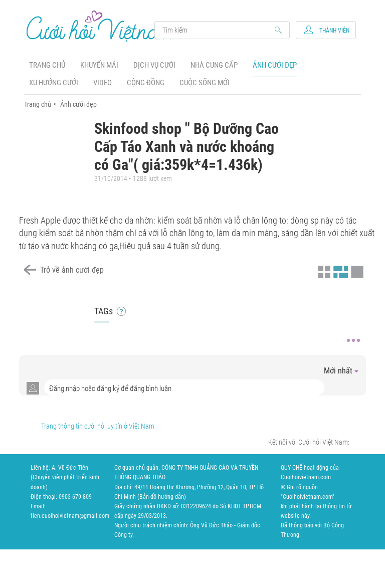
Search (217, 30)
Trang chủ (47, 65)
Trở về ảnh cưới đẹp (72, 270)
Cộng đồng (145, 82)
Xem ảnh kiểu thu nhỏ (323, 271)
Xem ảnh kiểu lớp (356, 271)
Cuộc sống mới (204, 82)
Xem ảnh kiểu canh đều (339, 271)
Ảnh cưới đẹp (275, 65)
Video (102, 82)
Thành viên (334, 30)
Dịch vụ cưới (154, 65)
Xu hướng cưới (53, 82)
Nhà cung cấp (214, 65)
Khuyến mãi (99, 65)
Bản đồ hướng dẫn (161, 496)
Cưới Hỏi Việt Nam (101, 26)
